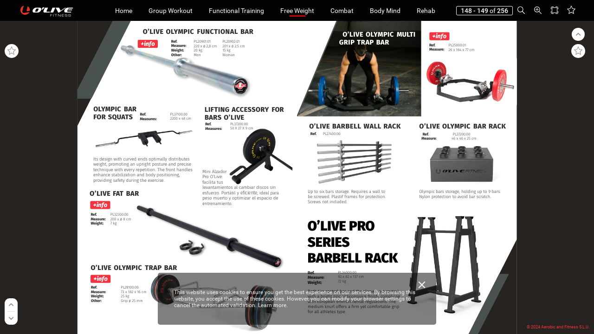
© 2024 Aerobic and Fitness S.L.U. (558, 327)
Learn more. (273, 305)
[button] (521, 10)
